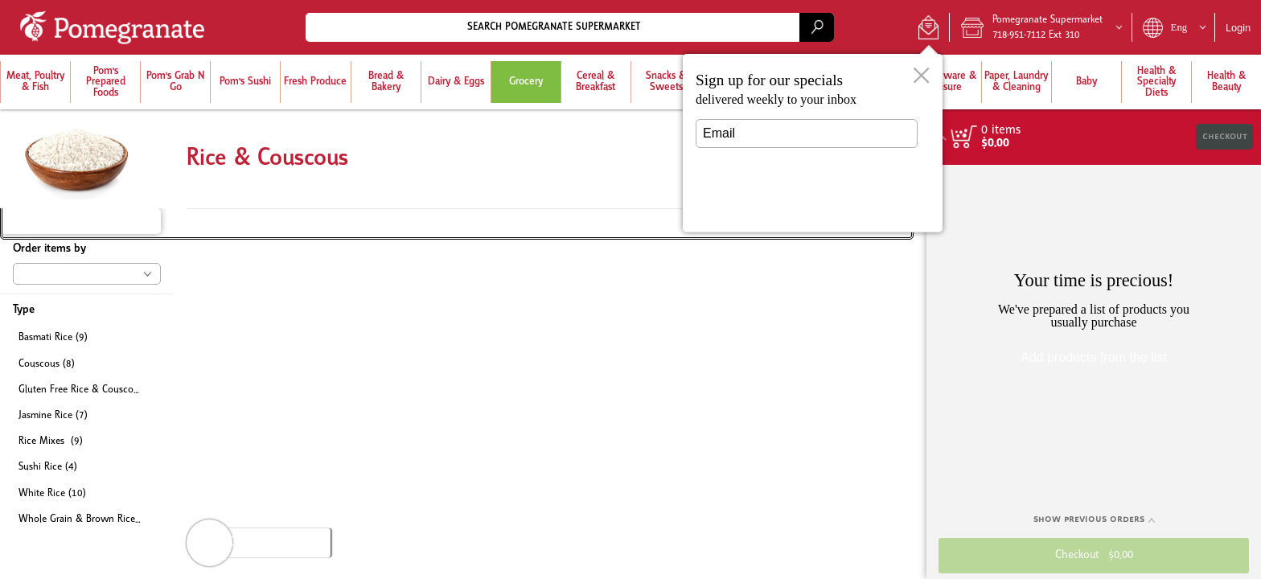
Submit (807, 205)
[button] (928, 27)
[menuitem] (35, 82)
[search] (816, 27)
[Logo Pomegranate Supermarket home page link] (115, 27)
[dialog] (813, 143)
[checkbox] (87, 338)
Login (1238, 28)
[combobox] (570, 27)
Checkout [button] (1224, 136)
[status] (1001, 130)
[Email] (807, 133)
